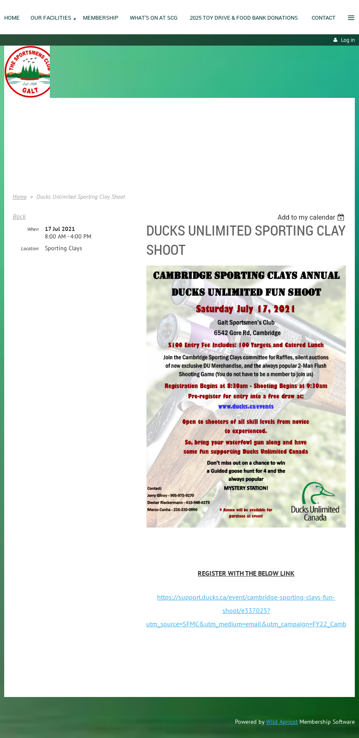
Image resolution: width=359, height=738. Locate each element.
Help (18, 167)
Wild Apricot (282, 721)
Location (30, 248)
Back (19, 216)
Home (20, 129)
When (33, 229)
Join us (21, 142)
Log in (348, 40)
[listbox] (311, 217)
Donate (21, 155)
